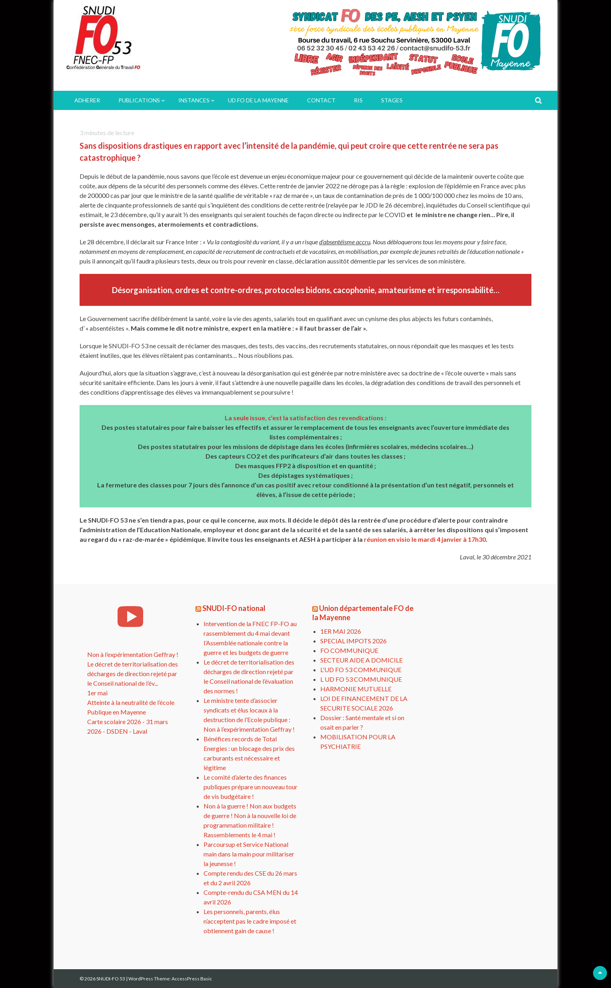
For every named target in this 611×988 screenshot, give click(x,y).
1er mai (97, 693)
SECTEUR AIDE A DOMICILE (361, 660)
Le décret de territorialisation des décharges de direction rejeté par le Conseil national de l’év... (132, 673)
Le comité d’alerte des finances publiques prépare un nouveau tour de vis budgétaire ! (251, 786)
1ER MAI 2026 (340, 631)
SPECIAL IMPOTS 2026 (353, 641)
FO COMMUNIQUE (349, 650)
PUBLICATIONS (139, 100)
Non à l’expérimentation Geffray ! (132, 654)
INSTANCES (194, 100)
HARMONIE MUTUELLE (355, 689)
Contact (321, 100)
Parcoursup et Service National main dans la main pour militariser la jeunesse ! (249, 853)
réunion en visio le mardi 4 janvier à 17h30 (425, 539)
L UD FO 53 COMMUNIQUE (361, 679)
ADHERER (87, 100)
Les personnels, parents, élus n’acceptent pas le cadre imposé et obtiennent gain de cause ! (250, 921)
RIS (358, 100)
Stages (392, 100)
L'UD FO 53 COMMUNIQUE (360, 669)
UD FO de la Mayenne (258, 100)
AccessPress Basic (192, 979)
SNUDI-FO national (234, 608)
